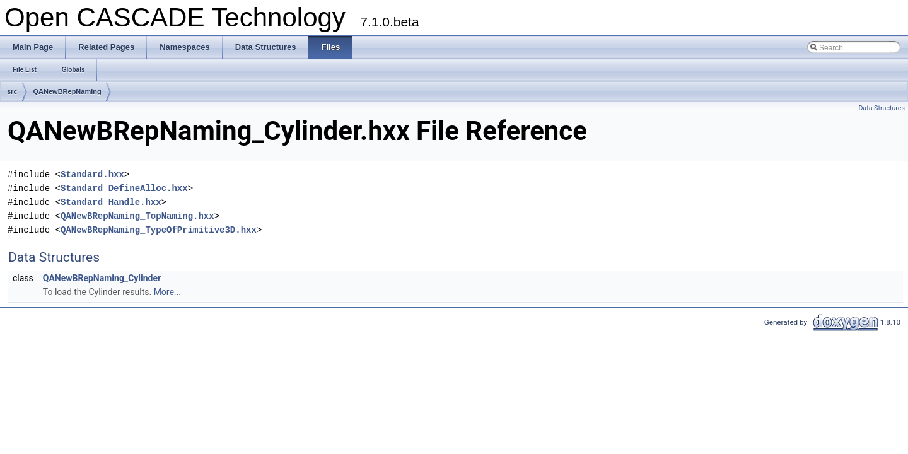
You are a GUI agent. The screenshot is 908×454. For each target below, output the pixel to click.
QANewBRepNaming (67, 91)
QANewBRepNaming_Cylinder (102, 278)
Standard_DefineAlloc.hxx (124, 188)
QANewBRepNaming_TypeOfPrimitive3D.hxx (159, 230)
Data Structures (881, 108)
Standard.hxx (92, 174)
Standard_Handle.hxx (111, 202)
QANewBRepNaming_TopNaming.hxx (137, 216)
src (12, 91)
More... (167, 292)
